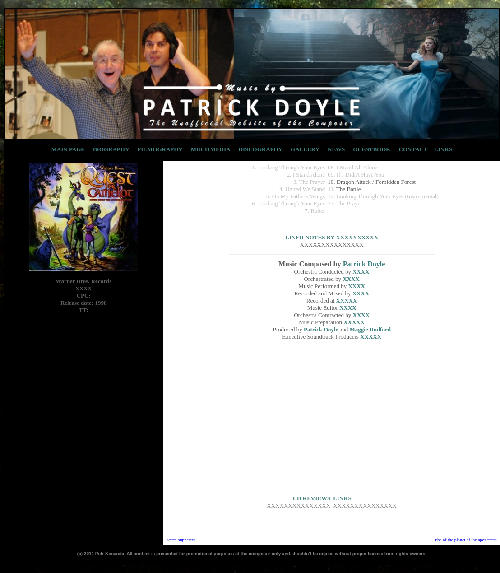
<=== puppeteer (180, 539)
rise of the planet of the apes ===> (466, 539)
